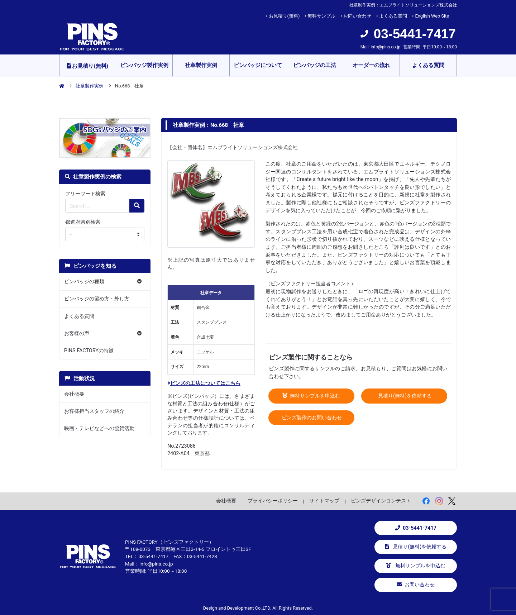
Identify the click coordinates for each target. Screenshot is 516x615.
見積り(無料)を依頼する (404, 396)
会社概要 (74, 394)
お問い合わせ (357, 16)
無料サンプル (321, 16)
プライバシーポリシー (273, 501)
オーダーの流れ (371, 65)
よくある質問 (393, 16)
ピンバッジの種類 (84, 281)
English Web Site (432, 16)
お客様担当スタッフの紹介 (94, 411)
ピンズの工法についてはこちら (204, 383)
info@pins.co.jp (385, 46)
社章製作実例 (201, 65)
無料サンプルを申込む (311, 396)
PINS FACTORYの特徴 (89, 351)
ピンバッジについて (258, 65)
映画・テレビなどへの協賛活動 (99, 428)
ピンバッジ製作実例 (144, 65)
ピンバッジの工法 (314, 65)
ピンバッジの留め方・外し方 (96, 299)
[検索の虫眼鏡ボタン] (136, 206)
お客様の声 (76, 333)
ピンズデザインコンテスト (381, 501)
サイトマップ (324, 501)
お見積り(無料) (284, 16)
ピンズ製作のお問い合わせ (311, 418)
